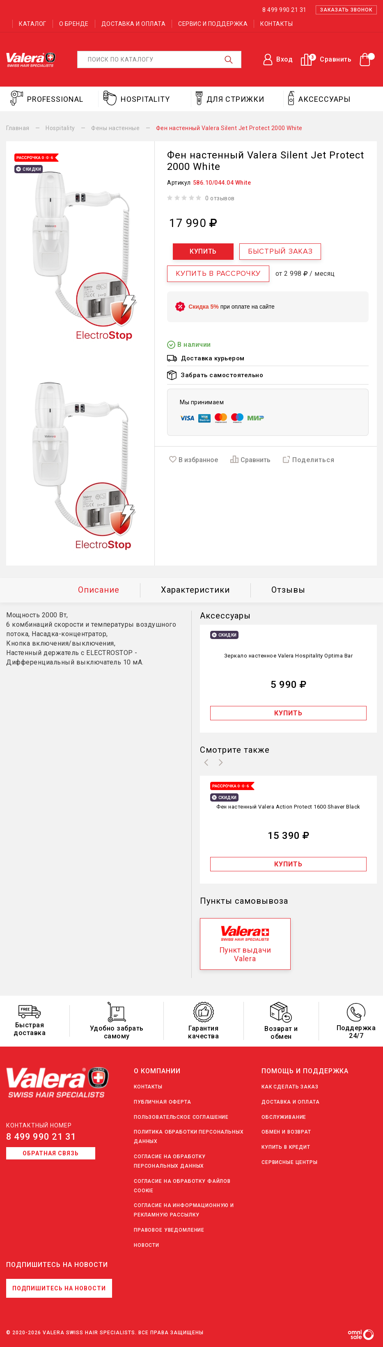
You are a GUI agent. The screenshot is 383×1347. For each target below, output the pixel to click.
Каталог (32, 24)
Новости (146, 1245)
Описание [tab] (98, 590)
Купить (203, 251)
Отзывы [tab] (288, 590)
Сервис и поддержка (213, 24)
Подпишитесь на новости (59, 1288)
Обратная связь (51, 1153)
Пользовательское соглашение (181, 1117)
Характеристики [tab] (195, 590)
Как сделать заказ (290, 1087)
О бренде (74, 24)
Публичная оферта (162, 1102)
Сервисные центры (289, 1162)
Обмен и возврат (286, 1132)
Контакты (276, 24)
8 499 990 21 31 (41, 1137)
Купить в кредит (285, 1147)
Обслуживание (283, 1117)
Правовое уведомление (169, 1230)
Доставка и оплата (133, 24)
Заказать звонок (346, 10)
